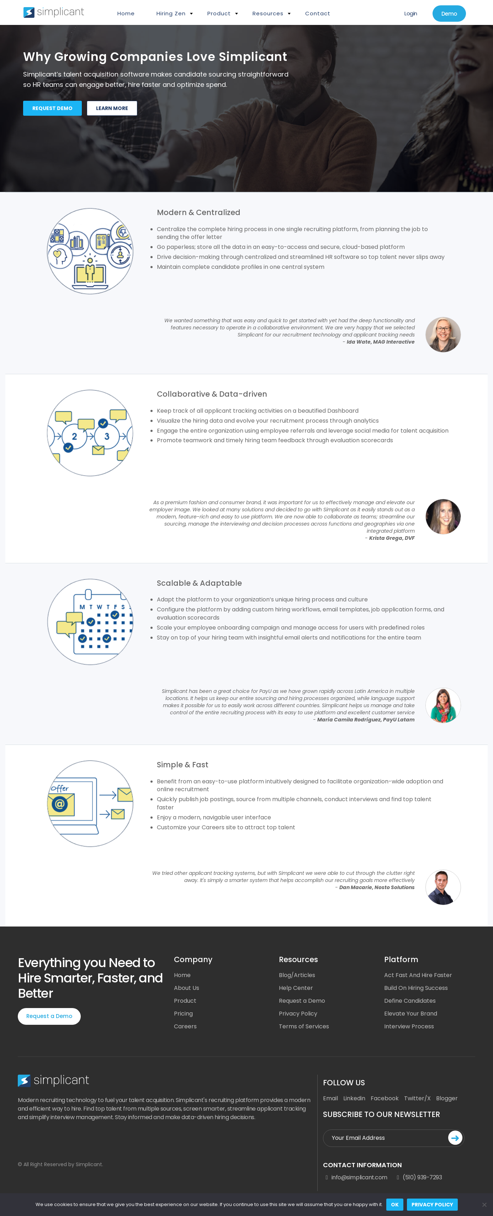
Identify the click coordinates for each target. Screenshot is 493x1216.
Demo (449, 13)
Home (126, 13)
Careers (185, 1026)
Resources (268, 13)
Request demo (52, 108)
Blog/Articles (297, 975)
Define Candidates (410, 1001)
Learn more (112, 108)
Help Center (296, 988)
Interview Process (409, 1026)
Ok (395, 1204)
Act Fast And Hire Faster (418, 975)
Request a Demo (49, 1016)
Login (410, 13)
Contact (317, 13)
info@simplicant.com (355, 1177)
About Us (186, 988)
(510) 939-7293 (418, 1177)
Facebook (385, 1098)
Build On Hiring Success (416, 988)
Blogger (447, 1098)
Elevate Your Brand (410, 1013)
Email (330, 1098)
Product (219, 13)
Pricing (183, 1013)
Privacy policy (432, 1204)
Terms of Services (304, 1026)
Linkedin (354, 1098)
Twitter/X (417, 1098)
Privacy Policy (298, 1013)
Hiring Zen (171, 13)
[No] (484, 1204)
